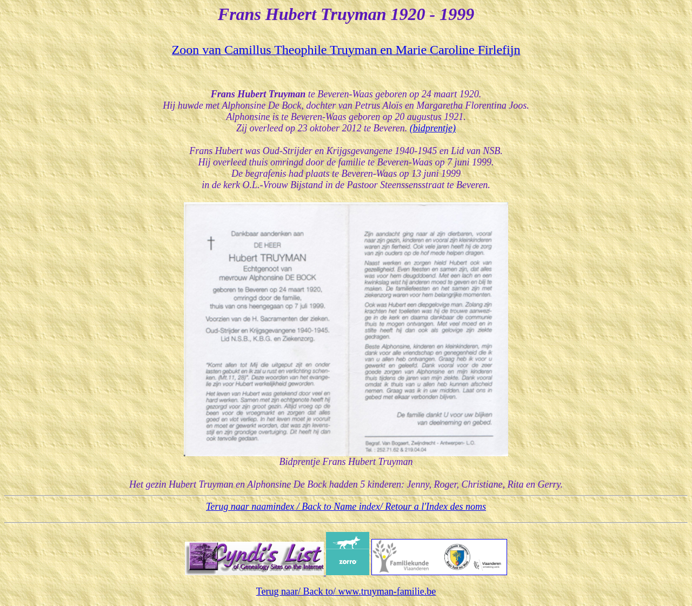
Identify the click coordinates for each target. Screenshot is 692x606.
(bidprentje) (433, 128)
